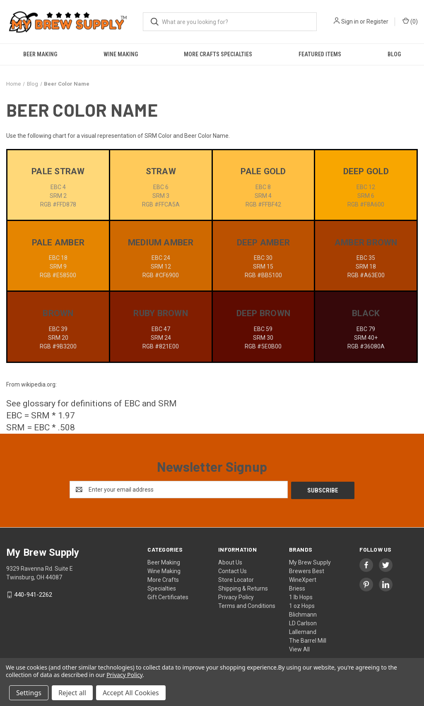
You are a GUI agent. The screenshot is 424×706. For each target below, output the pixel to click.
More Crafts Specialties (218, 54)
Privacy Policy (236, 596)
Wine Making (121, 54)
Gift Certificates (167, 596)
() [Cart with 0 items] (410, 21)
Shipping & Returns (243, 587)
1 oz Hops (302, 605)
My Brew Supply (310, 561)
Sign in (350, 21)
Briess (297, 587)
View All (299, 648)
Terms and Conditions (246, 605)
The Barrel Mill (307, 639)
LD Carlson (303, 622)
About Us (230, 561)
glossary (39, 403)
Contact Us (232, 570)
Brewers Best (306, 570)
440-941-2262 (33, 594)
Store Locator (236, 579)
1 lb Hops (301, 596)
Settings (28, 692)
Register (377, 21)
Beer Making (40, 54)
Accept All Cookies (131, 692)
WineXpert (302, 579)
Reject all (72, 692)
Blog (394, 54)
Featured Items (320, 54)
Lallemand (302, 631)
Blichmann (303, 613)
